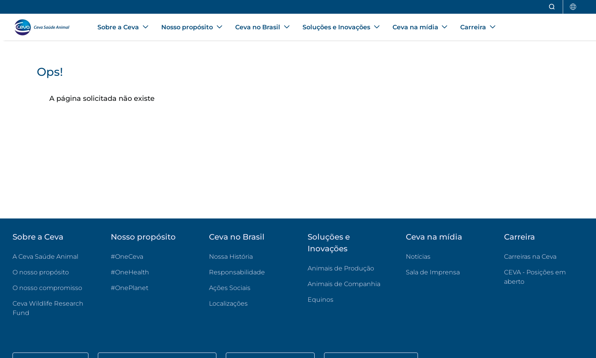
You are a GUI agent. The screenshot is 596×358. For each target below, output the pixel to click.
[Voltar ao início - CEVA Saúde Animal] (46, 27)
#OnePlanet (129, 288)
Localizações (228, 303)
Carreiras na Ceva (530, 256)
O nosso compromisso (47, 288)
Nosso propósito (143, 237)
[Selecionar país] (573, 7)
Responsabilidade (237, 272)
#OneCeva (127, 256)
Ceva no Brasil (237, 237)
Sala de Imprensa (433, 272)
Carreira (519, 237)
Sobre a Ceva (38, 237)
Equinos (320, 299)
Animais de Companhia (344, 284)
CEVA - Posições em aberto (543, 276)
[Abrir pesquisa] (552, 7)
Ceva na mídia (434, 237)
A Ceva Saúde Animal (45, 256)
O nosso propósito (41, 272)
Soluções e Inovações (329, 242)
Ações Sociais (229, 288)
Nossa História (231, 256)
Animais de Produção (341, 268)
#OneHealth (130, 272)
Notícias (418, 256)
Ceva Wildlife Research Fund (52, 308)
